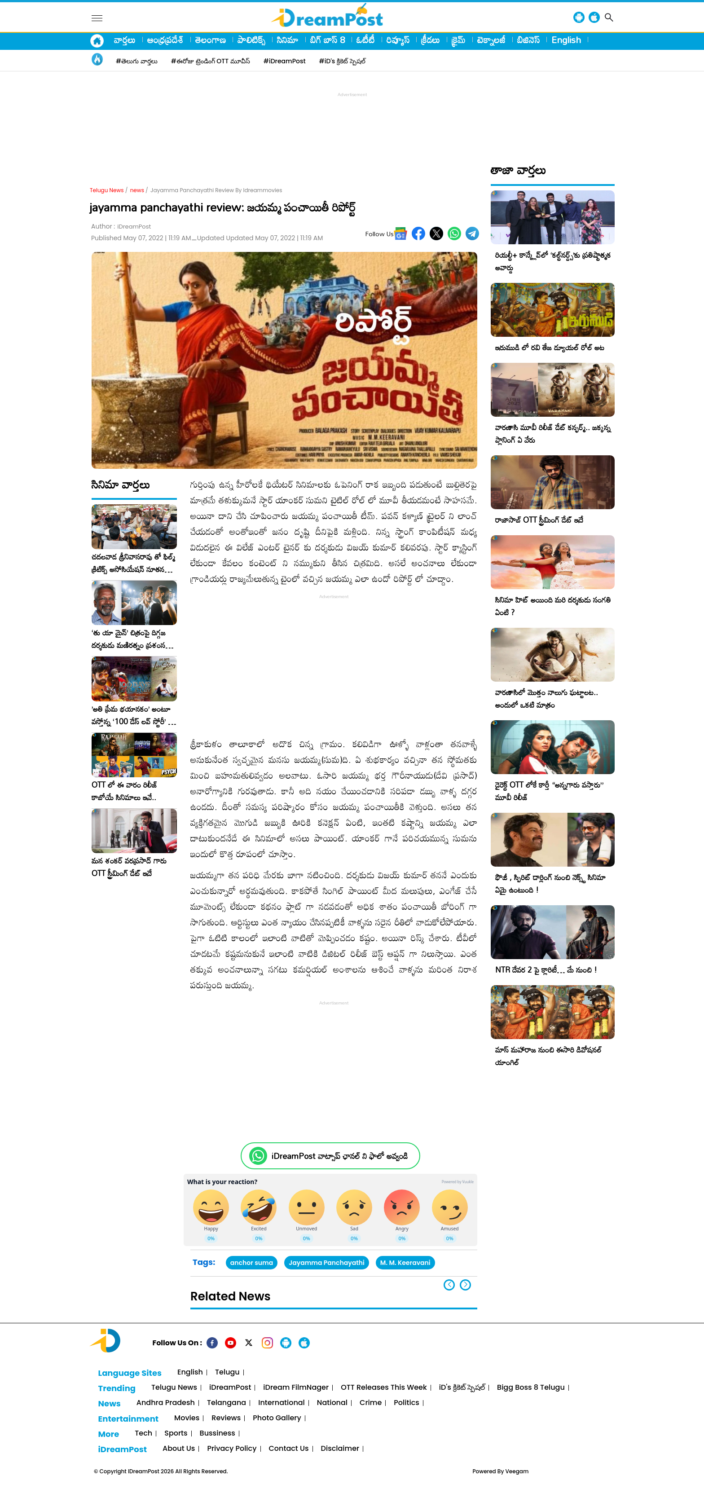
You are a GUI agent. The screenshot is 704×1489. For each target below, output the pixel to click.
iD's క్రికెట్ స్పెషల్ (462, 1388)
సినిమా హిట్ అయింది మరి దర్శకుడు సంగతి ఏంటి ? (553, 606)
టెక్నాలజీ (491, 39)
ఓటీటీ (365, 39)
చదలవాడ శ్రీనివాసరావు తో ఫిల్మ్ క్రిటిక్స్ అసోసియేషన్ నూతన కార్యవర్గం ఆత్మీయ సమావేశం (133, 563)
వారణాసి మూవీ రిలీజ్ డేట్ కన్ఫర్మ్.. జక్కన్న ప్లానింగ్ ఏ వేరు (553, 433)
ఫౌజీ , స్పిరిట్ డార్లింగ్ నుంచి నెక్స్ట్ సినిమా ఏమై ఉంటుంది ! (550, 883)
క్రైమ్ (459, 39)
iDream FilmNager (296, 1388)
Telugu (227, 1372)
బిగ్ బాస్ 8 (327, 39)
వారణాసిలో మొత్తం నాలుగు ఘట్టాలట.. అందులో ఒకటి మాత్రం (546, 698)
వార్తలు (125, 39)
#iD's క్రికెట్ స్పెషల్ (342, 61)
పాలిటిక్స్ (251, 39)
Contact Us (289, 1449)
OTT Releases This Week (384, 1388)
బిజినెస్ (528, 39)
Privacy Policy (231, 1449)
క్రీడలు (430, 39)
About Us (179, 1449)
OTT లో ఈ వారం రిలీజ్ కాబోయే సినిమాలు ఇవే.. (125, 791)
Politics (406, 1403)
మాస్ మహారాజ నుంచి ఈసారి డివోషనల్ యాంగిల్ (548, 1056)
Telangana (226, 1403)
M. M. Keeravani (405, 1262)
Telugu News (107, 190)
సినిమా (288, 39)
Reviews (226, 1418)
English (566, 39)
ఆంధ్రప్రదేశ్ (165, 39)
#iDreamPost (285, 61)
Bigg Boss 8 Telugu (531, 1388)
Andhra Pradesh (165, 1403)
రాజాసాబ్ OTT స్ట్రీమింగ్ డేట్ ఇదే (539, 519)
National (332, 1403)
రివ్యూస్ (398, 39)
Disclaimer (340, 1449)
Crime (371, 1403)
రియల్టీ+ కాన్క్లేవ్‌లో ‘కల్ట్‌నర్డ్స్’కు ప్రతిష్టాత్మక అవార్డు (553, 261)
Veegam (517, 1471)
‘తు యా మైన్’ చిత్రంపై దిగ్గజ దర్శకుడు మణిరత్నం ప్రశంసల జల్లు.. (131, 639)
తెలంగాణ (210, 39)
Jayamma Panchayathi (327, 1262)
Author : (121, 226)
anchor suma (251, 1262)
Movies (186, 1418)
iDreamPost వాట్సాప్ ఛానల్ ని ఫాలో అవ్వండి (340, 1156)
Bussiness (217, 1433)
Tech (143, 1433)
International (281, 1403)
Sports (175, 1433)
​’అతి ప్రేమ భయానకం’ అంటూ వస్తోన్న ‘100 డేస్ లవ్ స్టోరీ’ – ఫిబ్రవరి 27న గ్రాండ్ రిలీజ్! (132, 715)
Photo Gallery (277, 1418)
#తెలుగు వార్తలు (137, 61)
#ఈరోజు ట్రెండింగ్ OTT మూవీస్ (210, 61)
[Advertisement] (352, 119)
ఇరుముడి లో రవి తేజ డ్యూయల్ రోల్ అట (549, 347)
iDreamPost (230, 1388)
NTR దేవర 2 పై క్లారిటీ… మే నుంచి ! (546, 969)
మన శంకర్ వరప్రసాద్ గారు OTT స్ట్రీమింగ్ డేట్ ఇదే (129, 867)
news (137, 190)
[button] (465, 1285)
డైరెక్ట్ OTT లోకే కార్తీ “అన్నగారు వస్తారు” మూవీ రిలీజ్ (549, 791)
